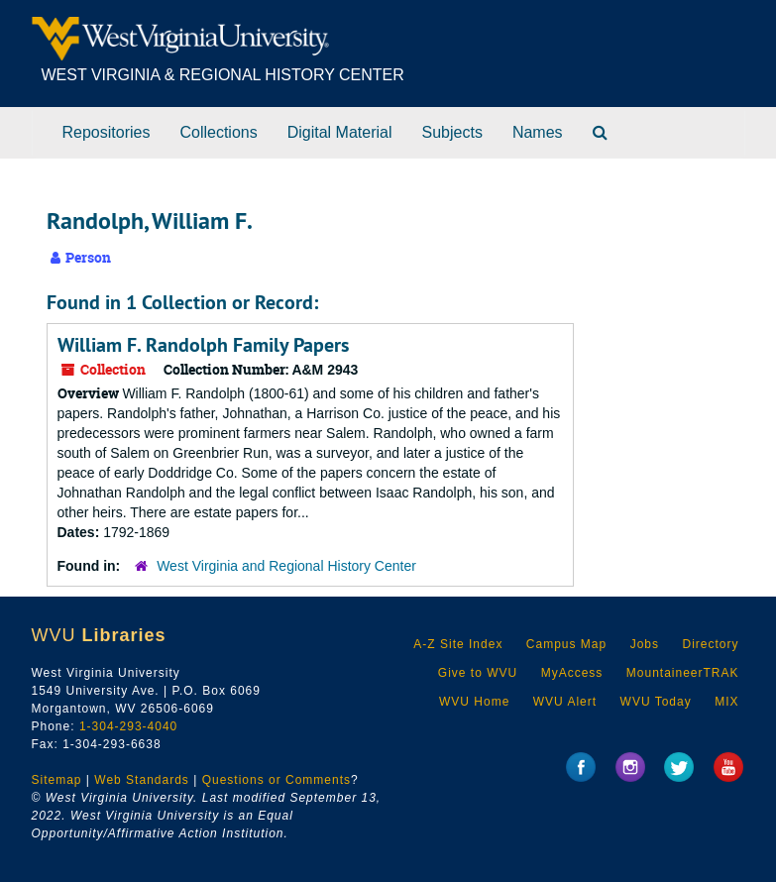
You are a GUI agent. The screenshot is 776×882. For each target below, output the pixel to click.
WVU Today (656, 702)
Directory (710, 644)
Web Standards (141, 780)
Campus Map (566, 644)
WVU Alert (565, 702)
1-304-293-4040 (128, 726)
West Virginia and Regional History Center (286, 566)
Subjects (452, 132)
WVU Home (474, 702)
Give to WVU (477, 673)
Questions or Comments (276, 780)
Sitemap (57, 780)
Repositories (106, 132)
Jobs (644, 644)
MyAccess (572, 673)
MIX (726, 702)
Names (537, 132)
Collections (218, 132)
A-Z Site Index (457, 644)
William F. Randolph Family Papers (203, 345)
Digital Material (339, 132)
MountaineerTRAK (682, 673)
